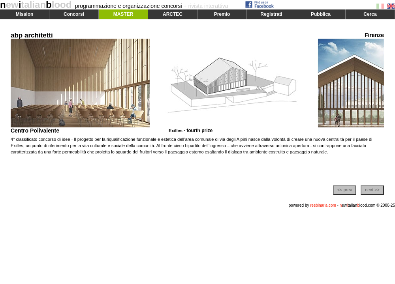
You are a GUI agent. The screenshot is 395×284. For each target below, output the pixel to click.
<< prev (344, 189)
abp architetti (32, 35)
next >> (372, 189)
